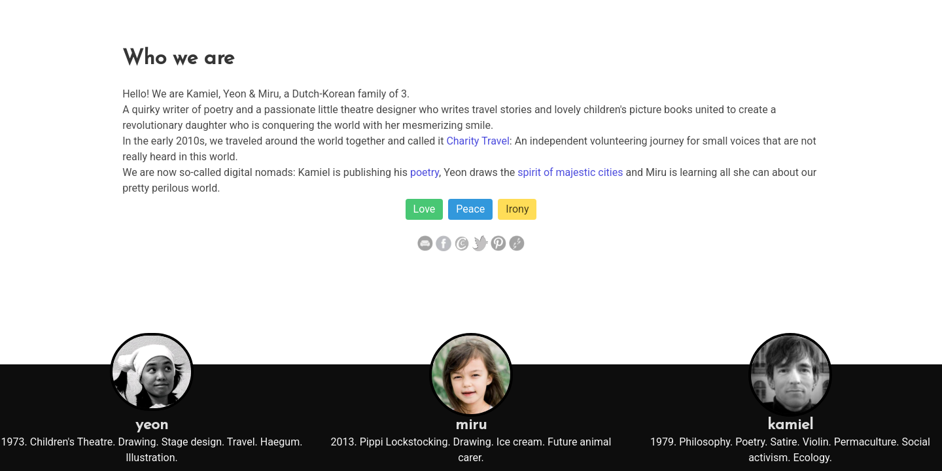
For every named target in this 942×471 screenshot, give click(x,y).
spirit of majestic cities (570, 172)
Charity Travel (477, 141)
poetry (424, 172)
